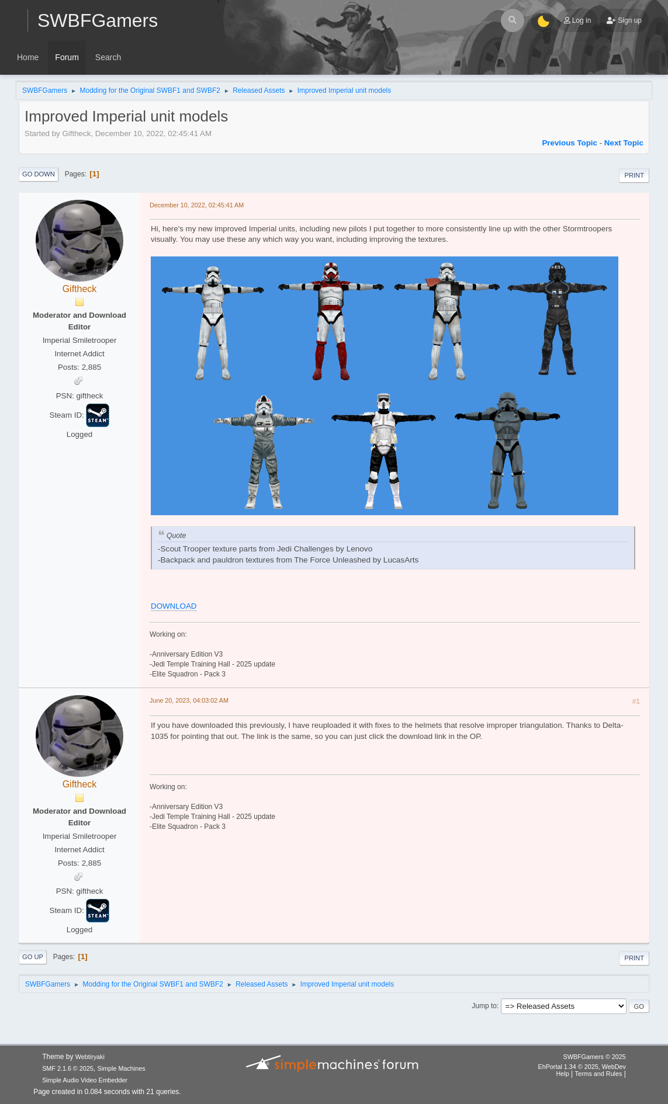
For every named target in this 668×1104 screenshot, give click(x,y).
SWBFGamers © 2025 (594, 1056)
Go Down (38, 174)
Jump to (484, 1006)
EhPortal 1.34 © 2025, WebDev (581, 1066)
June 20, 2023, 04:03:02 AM (189, 700)
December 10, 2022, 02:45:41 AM (197, 205)
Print (634, 175)
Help (562, 1073)
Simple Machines (121, 1068)
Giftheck (80, 289)
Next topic (623, 142)
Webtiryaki (90, 1056)
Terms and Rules (598, 1073)
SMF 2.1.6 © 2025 (68, 1068)
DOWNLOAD (174, 606)
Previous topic (569, 142)
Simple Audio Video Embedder (84, 1080)
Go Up (32, 956)
